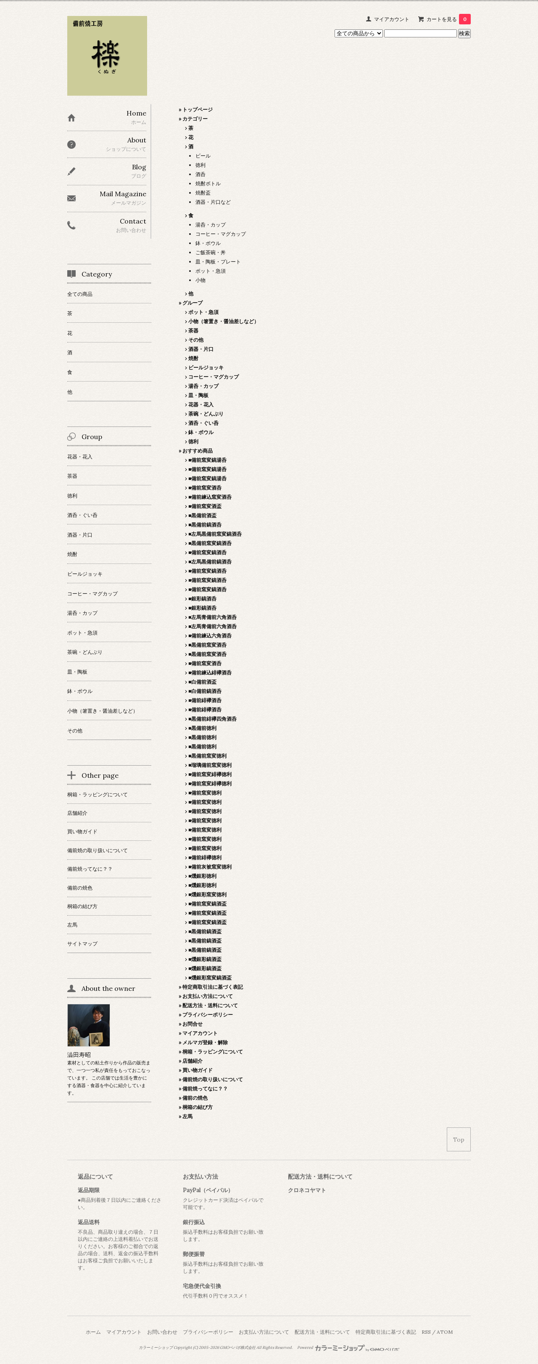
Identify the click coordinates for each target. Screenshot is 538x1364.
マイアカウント (391, 19)
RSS (426, 1332)
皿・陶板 (198, 395)
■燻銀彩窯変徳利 (207, 894)
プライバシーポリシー (207, 1014)
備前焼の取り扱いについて (212, 1079)
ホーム (93, 1332)
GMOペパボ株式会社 (238, 1347)
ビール (203, 156)
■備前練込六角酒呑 (210, 635)
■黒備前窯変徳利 (207, 756)
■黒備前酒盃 (202, 515)
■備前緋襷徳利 (205, 857)
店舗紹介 (192, 1061)
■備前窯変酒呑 (205, 488)
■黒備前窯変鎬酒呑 (210, 543)
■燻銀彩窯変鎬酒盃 (210, 977)
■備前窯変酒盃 (205, 506)
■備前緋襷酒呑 (205, 700)
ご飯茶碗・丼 (210, 252)
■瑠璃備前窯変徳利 (210, 765)
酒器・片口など (213, 202)
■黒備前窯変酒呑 (207, 645)
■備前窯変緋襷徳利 (210, 774)
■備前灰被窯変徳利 (210, 867)
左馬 (187, 1116)
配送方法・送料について (210, 1005)
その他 (195, 340)
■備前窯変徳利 (205, 793)
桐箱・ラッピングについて (212, 1051)
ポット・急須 (210, 271)
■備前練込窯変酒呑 (210, 497)
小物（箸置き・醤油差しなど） (223, 321)
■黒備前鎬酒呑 (205, 524)
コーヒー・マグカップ (220, 234)
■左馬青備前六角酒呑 (212, 617)
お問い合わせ (162, 1332)
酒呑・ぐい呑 (203, 423)
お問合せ (192, 1024)
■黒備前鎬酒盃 (205, 931)
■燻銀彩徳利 (202, 876)
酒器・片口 (201, 349)
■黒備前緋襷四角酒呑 (212, 719)
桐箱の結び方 (197, 1107)
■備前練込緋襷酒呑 (210, 672)
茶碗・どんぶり (206, 414)
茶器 (193, 330)
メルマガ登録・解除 (205, 1042)
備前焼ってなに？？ (205, 1088)
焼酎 (193, 358)
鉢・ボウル (208, 243)
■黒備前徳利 (202, 728)
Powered (348, 1347)
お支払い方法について (207, 996)
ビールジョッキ (206, 367)
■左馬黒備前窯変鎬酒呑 (215, 534)
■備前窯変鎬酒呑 (207, 552)
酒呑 (200, 174)
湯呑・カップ (210, 224)
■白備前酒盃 (202, 682)
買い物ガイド (197, 1070)
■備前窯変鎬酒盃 (207, 904)
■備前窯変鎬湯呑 (207, 460)
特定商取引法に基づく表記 (212, 987)
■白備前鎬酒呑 (205, 691)
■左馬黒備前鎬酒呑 (210, 561)
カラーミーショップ (156, 1347)
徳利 (200, 165)
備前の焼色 (195, 1098)
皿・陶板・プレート (218, 261)
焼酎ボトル (208, 183)
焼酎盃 (203, 193)
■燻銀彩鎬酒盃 (205, 959)
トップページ (197, 109)
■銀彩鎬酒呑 (202, 598)
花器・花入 (201, 404)
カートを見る (449, 19)
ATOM (445, 1332)
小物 (200, 280)
